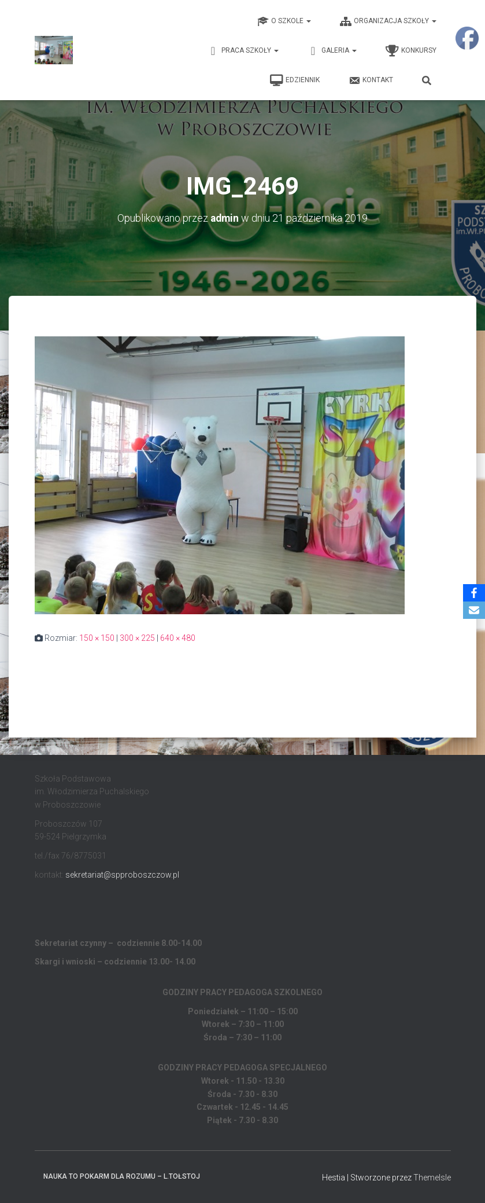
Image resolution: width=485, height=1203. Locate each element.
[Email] (474, 610)
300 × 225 (137, 638)
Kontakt (371, 80)
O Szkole (284, 21)
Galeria (332, 51)
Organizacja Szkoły (388, 21)
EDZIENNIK (295, 80)
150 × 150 (96, 638)
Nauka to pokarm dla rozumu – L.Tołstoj (121, 1176)
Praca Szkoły (243, 51)
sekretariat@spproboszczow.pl (122, 874)
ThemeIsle (432, 1177)
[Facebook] (474, 593)
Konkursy (411, 51)
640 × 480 (177, 638)
